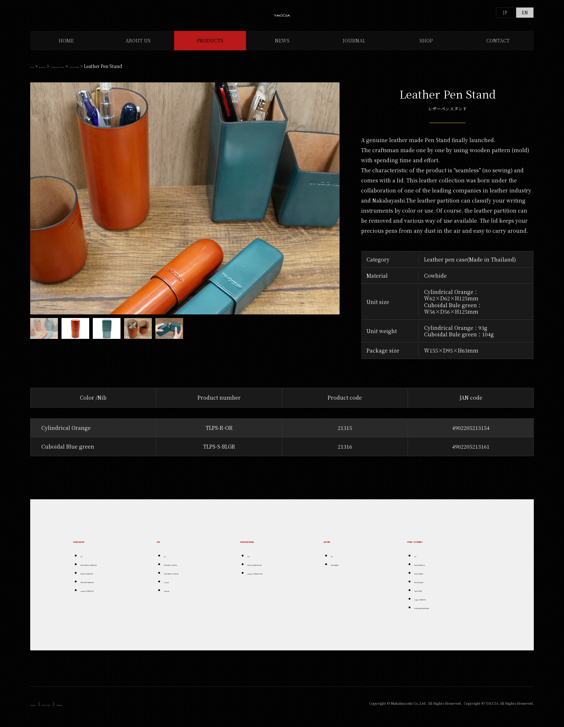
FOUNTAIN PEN (94, 546)
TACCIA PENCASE (431, 587)
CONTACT (498, 46)
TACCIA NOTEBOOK (433, 570)
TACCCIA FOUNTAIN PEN (104, 579)
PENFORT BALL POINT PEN (190, 579)
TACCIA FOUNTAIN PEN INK (273, 570)
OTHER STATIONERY (102, 72)
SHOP (426, 46)
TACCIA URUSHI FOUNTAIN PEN (111, 570)
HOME (66, 46)
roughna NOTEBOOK (434, 604)
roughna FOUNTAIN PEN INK (274, 579)
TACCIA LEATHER (148, 72)
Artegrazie (174, 596)
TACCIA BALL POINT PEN (188, 570)
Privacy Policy (73, 710)
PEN (162, 546)
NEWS (282, 46)
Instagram (105, 710)
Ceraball (172, 587)
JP (505, 12)
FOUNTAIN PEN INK (266, 546)
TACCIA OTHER (429, 596)
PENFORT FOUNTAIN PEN (105, 587)
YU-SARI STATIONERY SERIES (442, 613)
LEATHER (336, 546)
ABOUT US (138, 46)
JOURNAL (354, 46)
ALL (84, 561)
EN (525, 12)
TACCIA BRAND (345, 570)
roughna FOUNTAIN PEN (104, 596)
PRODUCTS (210, 46)
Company (40, 710)
